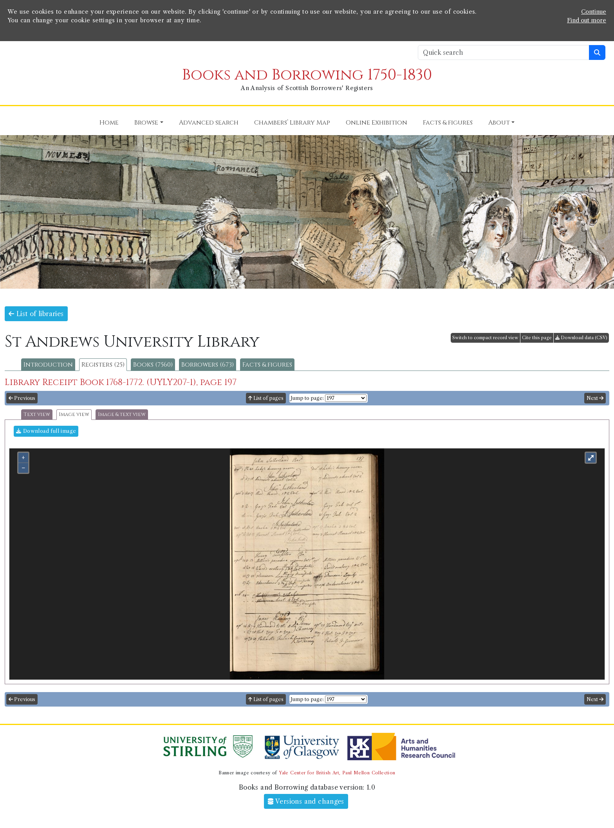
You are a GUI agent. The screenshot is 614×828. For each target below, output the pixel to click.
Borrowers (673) (207, 364)
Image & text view (122, 414)
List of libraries (36, 314)
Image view (74, 414)
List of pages (266, 398)
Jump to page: (307, 398)
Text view (36, 414)
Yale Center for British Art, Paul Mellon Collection (337, 773)
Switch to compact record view (485, 337)
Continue (593, 11)
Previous (22, 398)
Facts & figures (267, 364)
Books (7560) (153, 364)
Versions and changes (306, 801)
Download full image (46, 431)
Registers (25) (103, 364)
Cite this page (537, 337)
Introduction (48, 364)
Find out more (586, 20)
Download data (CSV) (581, 337)
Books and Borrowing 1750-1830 (307, 75)
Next (595, 398)
